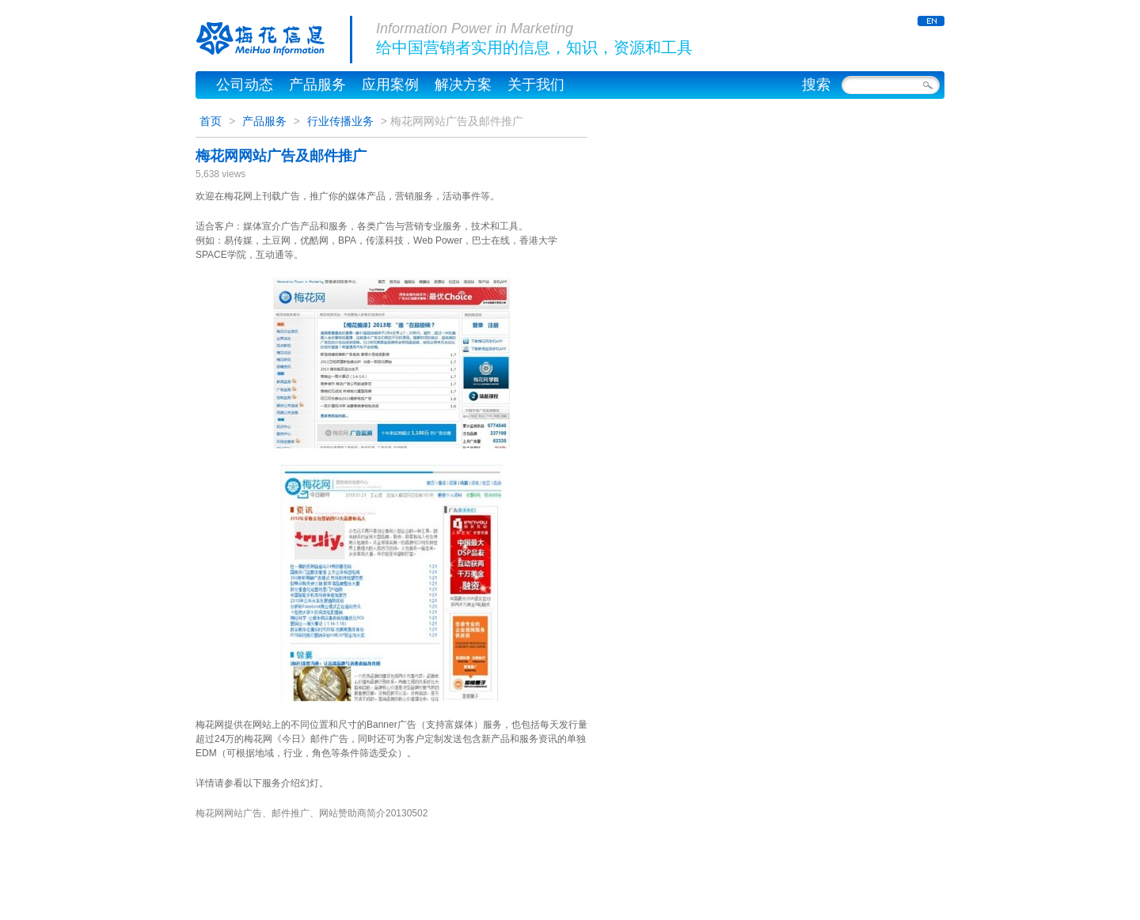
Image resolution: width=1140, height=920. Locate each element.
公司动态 (244, 85)
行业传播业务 (340, 121)
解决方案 (463, 85)
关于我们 (535, 85)
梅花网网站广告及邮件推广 (281, 156)
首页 (211, 121)
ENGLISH (931, 21)
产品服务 (317, 85)
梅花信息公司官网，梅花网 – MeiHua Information (274, 39)
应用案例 (390, 85)
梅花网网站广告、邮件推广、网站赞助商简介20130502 (312, 813)
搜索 (816, 85)
